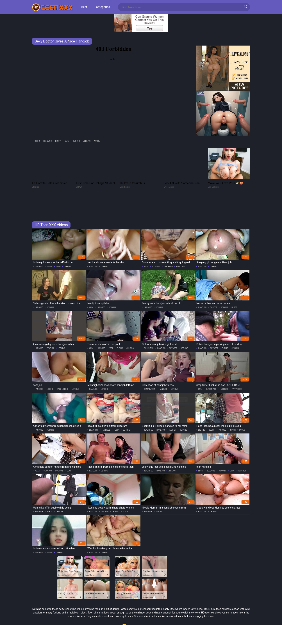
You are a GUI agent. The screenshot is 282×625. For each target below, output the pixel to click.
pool (111, 324)
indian (50, 242)
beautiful (93, 406)
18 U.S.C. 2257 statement (141, 615)
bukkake (59, 447)
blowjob (156, 242)
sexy (67, 141)
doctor (76, 141)
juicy (125, 488)
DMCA (141, 620)
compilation (149, 365)
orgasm (104, 488)
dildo (37, 141)
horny (58, 141)
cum (91, 283)
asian (37, 447)
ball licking (63, 365)
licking (50, 365)
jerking (86, 141)
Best (84, 7)
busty (211, 406)
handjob (47, 141)
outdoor (173, 324)
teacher (50, 324)
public (120, 324)
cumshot (242, 447)
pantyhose (237, 365)
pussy (116, 406)
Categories (103, 7)
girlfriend (149, 324)
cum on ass (211, 365)
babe (146, 242)
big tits (201, 406)
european (168, 242)
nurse (97, 141)
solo (58, 242)
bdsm (200, 447)
